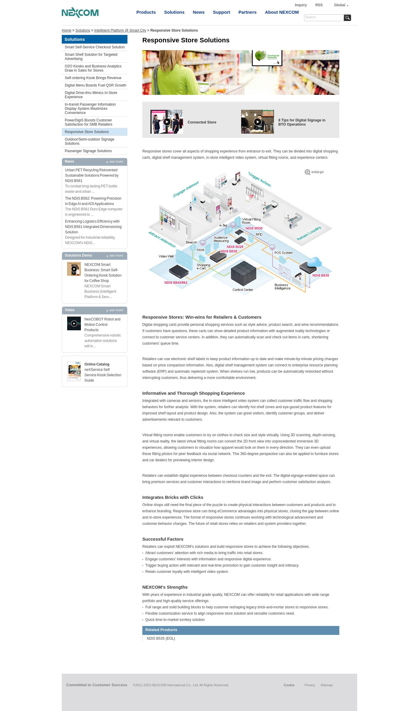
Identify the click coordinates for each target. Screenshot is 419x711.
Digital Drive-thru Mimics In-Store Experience (91, 95)
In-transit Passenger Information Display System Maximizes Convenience (90, 108)
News (198, 12)
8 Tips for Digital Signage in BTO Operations (302, 122)
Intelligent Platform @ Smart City (120, 30)
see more (116, 161)
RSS (319, 5)
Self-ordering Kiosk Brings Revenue (93, 78)
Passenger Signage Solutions (88, 151)
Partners (247, 12)
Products (146, 12)
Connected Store (202, 122)
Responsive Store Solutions (87, 132)
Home (66, 30)
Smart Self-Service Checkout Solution (95, 47)
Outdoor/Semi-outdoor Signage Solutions (89, 141)
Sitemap (326, 685)
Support (221, 12)
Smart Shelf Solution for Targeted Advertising (91, 57)
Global (339, 5)
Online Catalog (97, 364)
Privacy (309, 685)
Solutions (174, 12)
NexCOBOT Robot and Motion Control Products (102, 324)
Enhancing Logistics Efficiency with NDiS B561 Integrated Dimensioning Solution (93, 226)
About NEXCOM (282, 12)
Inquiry (301, 5)
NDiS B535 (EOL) (161, 638)
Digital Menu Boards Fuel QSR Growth (95, 85)
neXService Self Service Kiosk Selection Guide (102, 375)
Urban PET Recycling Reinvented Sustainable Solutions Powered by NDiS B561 (91, 175)
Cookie (289, 685)
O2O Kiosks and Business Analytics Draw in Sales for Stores (93, 68)
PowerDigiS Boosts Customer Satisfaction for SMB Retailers (88, 122)
